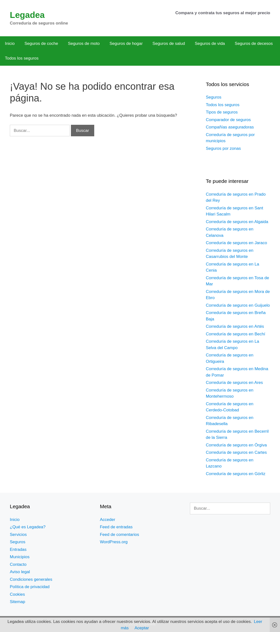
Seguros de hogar (126, 43)
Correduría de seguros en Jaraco (236, 242)
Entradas (18, 549)
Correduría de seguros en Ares (234, 382)
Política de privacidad (30, 586)
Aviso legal (20, 571)
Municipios (19, 557)
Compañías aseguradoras (230, 127)
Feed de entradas (116, 527)
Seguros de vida (210, 43)
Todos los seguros (22, 58)
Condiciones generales (31, 579)
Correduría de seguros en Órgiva (236, 445)
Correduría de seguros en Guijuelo (238, 305)
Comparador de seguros (228, 119)
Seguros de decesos (254, 43)
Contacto (18, 564)
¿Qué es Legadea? (28, 527)
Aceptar (141, 628)
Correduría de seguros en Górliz (236, 473)
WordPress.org (114, 542)
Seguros (213, 97)
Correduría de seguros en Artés (235, 326)
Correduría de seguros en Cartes (236, 452)
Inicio (10, 43)
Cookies (17, 594)
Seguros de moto (84, 43)
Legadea (27, 15)
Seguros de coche (41, 43)
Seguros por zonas (223, 148)
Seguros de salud (168, 43)
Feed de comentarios (119, 534)
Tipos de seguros (222, 112)
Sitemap (17, 601)
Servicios (18, 534)
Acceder (107, 519)
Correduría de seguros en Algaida (237, 221)
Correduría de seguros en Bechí (235, 334)
